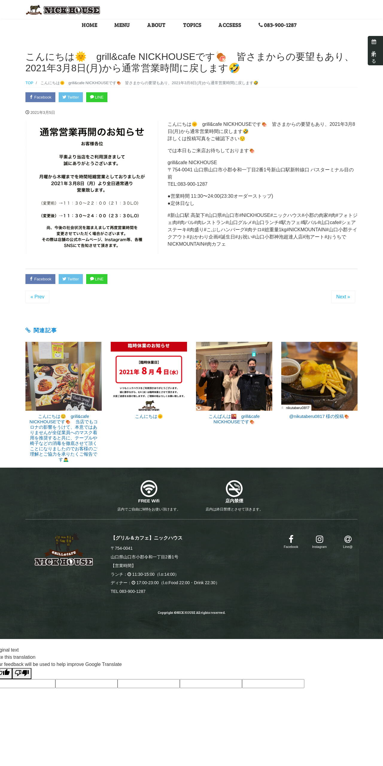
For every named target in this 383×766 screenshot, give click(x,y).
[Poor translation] (21, 673)
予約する (373, 50)
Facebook (40, 97)
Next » (343, 296)
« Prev (37, 296)
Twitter (71, 97)
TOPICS (192, 24)
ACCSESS (229, 24)
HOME (89, 24)
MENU (122, 24)
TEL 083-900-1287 (128, 591)
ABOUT (156, 24)
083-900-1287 (278, 24)
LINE (97, 97)
